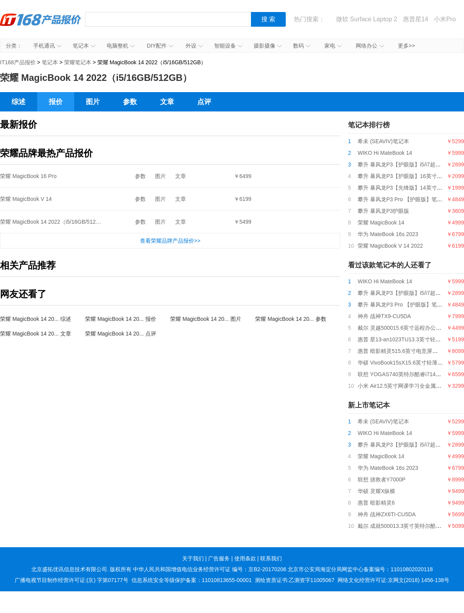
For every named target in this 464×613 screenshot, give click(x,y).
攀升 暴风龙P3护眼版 (383, 211)
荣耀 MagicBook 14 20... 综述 (35, 319)
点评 (204, 102)
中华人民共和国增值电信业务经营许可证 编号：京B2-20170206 (209, 569)
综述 (19, 102)
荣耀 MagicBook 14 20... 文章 (35, 333)
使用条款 (245, 558)
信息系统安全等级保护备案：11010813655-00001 (191, 580)
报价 (56, 102)
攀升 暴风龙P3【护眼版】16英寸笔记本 (405, 176)
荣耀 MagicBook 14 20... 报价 (120, 319)
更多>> (406, 46)
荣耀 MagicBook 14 (381, 222)
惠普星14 (415, 19)
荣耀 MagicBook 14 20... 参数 (290, 319)
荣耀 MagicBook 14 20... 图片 (205, 319)
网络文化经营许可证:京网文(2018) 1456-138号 (393, 580)
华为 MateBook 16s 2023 (388, 234)
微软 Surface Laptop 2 (366, 19)
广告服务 (219, 558)
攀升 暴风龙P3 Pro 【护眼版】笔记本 (403, 199)
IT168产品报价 (40, 25)
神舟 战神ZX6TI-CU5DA (387, 514)
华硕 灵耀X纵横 (376, 491)
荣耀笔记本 (77, 62)
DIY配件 (160, 46)
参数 (130, 102)
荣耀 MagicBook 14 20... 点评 (120, 333)
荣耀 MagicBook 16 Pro (28, 176)
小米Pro (445, 19)
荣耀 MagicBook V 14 (26, 199)
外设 (194, 46)
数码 (301, 46)
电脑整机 (121, 46)
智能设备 (228, 46)
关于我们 (193, 558)
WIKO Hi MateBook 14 (385, 153)
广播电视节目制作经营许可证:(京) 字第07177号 (71, 580)
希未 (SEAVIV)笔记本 (383, 141)
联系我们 (271, 558)
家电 (333, 46)
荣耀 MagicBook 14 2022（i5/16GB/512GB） (54, 222)
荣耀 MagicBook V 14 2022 (390, 246)
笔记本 (84, 46)
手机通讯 (47, 46)
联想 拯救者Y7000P (382, 479)
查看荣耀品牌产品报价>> (170, 241)
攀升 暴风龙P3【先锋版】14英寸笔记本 (405, 188)
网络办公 (370, 46)
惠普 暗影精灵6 (376, 503)
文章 (167, 102)
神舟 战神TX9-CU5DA (384, 316)
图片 (93, 102)
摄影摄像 (268, 46)
